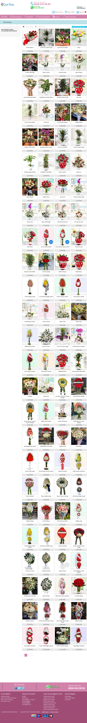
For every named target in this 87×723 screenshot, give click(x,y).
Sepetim (82, 12)
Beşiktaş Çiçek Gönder (49, 699)
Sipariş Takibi (71, 12)
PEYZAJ (56, 17)
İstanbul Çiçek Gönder (49, 696)
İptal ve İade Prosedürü (7, 699)
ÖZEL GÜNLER (15, 17)
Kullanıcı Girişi (58, 12)
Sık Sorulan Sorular (5, 701)
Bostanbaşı (7, 22)
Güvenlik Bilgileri (26, 701)
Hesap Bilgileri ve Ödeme (28, 699)
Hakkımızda (25, 698)
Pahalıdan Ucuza (40, 26)
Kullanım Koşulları (5, 696)
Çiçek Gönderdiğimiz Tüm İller (51, 709)
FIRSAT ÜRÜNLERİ (69, 17)
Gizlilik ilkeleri (45, 712)
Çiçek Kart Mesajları (70, 698)
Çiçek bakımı (68, 696)
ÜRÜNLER (29, 17)
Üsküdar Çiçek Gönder (49, 707)
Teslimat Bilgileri (26, 703)
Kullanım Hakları (54, 712)
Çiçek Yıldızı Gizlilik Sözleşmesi (8, 698)
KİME (4, 17)
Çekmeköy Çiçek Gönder (50, 703)
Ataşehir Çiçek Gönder (49, 698)
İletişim (24, 696)
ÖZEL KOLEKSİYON (42, 17)
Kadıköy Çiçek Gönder (49, 704)
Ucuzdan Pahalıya (28, 26)
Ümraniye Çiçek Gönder (49, 706)
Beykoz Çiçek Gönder (49, 701)
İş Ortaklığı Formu (26, 704)
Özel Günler (68, 699)
